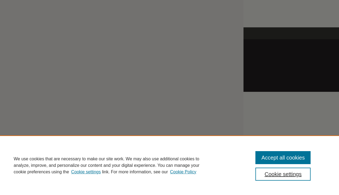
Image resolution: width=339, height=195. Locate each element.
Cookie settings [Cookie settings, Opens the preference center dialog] (283, 174)
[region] (169, 165)
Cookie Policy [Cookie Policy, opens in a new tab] (183, 172)
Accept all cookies (283, 158)
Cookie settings (86, 172)
